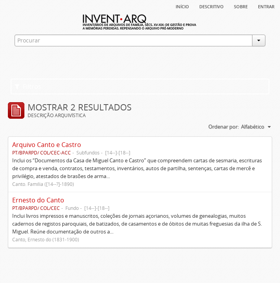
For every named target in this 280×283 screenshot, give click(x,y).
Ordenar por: (223, 126)
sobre (241, 6)
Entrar (266, 6)
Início (182, 6)
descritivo (211, 6)
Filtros (28, 86)
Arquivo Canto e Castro (46, 144)
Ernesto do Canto (38, 200)
